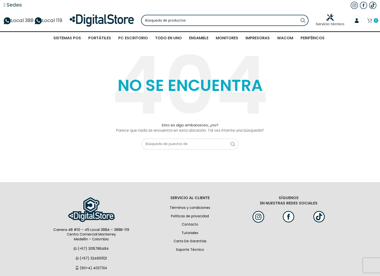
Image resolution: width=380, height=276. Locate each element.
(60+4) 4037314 (91, 268)
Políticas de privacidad (190, 216)
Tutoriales (190, 233)
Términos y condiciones (190, 207)
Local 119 (48, 20)
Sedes (13, 4)
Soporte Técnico (190, 249)
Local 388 (18, 20)
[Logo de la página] (102, 20)
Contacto (190, 224)
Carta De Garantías (190, 241)
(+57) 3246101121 (91, 258)
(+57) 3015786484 (91, 249)
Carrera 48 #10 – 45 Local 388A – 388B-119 (91, 229)
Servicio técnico (330, 20)
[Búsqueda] (225, 20)
